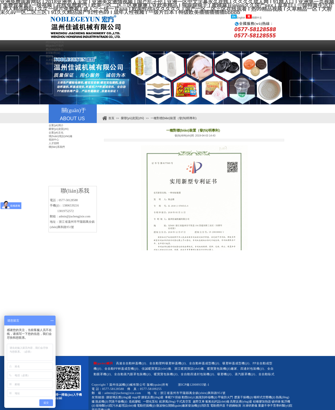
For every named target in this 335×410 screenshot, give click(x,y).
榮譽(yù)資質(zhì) (132, 118)
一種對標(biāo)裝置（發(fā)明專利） (175, 118)
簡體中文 (254, 17)
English (238, 17)
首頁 (111, 118)
